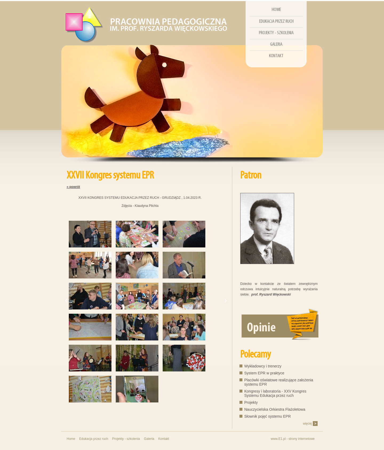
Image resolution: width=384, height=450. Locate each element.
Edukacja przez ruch (276, 21)
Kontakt (276, 56)
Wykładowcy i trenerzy (262, 366)
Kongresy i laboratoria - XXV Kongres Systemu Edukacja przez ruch (275, 393)
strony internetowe (302, 439)
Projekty (251, 402)
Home (276, 9)
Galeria (276, 44)
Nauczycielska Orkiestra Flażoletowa (274, 409)
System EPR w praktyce (264, 373)
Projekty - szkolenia (276, 33)
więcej (307, 423)
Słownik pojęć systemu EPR (267, 416)
